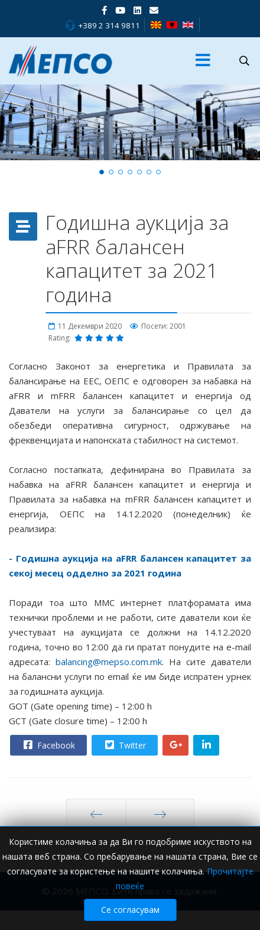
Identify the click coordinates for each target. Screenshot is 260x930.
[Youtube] (120, 10)
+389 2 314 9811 (109, 25)
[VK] (154, 10)
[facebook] (104, 10)
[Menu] (202, 61)
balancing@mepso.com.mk (109, 661)
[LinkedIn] (137, 10)
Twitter (124, 745)
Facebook (48, 745)
